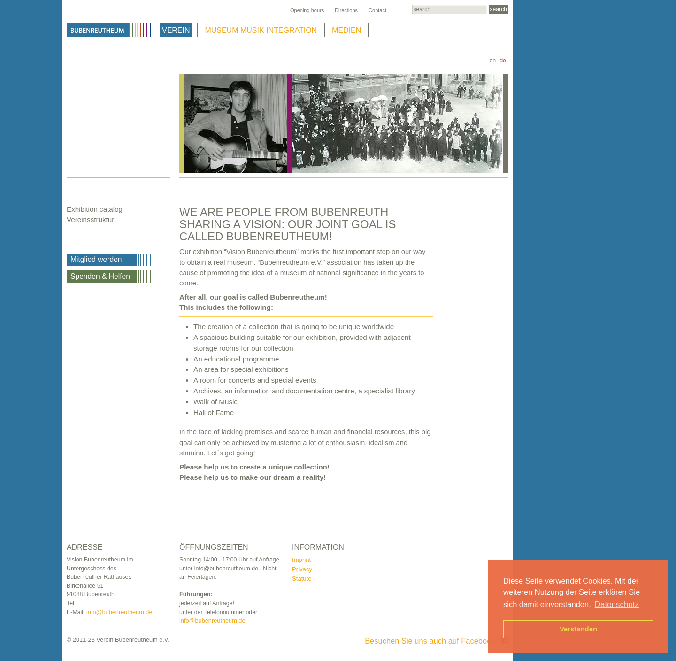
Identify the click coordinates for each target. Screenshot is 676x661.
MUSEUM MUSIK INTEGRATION (261, 30)
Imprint (301, 559)
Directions (346, 10)
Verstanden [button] (578, 629)
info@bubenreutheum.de (119, 611)
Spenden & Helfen (100, 276)
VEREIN (176, 30)
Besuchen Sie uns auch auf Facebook (436, 641)
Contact (377, 10)
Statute (302, 578)
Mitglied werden (96, 259)
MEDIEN (346, 30)
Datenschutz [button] (617, 604)
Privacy (302, 569)
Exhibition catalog (95, 209)
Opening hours (307, 10)
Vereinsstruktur (90, 219)
